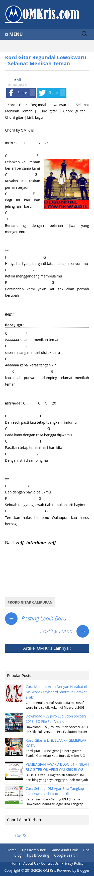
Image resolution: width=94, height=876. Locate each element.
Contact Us (50, 863)
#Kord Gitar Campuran (30, 602)
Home (12, 850)
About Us (30, 863)
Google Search (66, 855)
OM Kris (44, 648)
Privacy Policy (72, 863)
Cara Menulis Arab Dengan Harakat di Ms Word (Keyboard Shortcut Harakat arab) (56, 692)
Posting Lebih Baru (35, 618)
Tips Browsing (38, 855)
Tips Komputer (34, 850)
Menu (16, 34)
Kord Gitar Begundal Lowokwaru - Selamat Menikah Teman (45, 60)
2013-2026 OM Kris (40, 870)
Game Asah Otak (64, 850)
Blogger (83, 870)
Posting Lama (64, 631)
